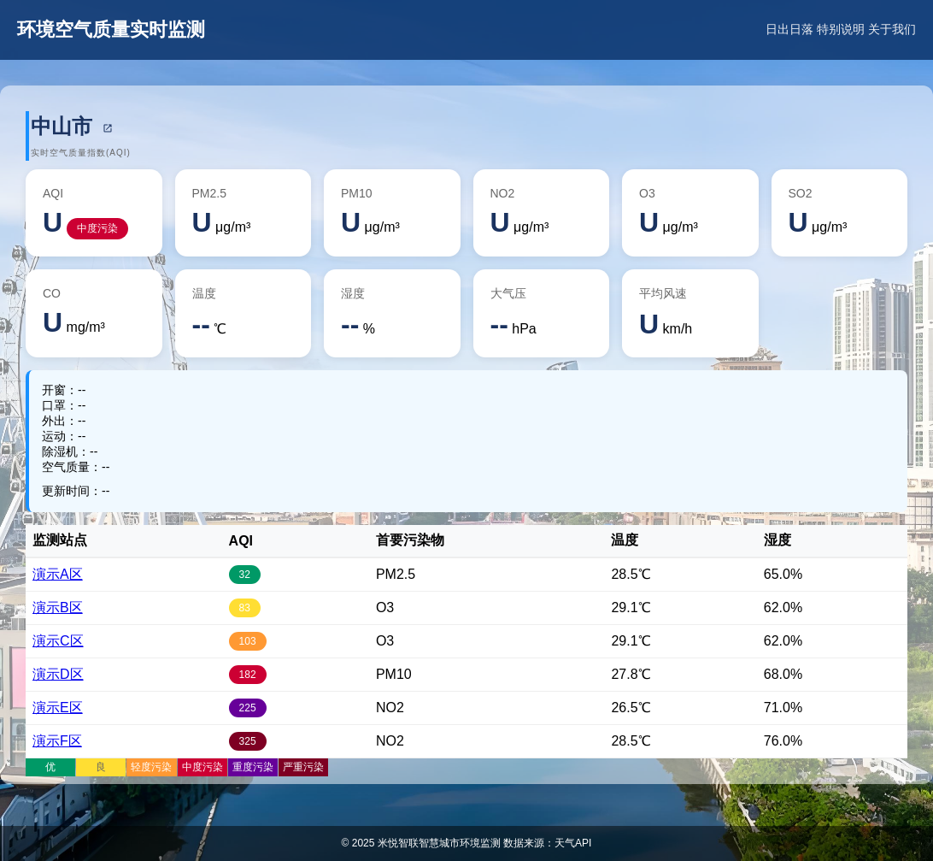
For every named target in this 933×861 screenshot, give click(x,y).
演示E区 (57, 707)
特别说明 (841, 29)
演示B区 (57, 607)
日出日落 (789, 29)
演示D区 (58, 674)
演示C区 (58, 641)
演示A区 (57, 574)
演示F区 (57, 741)
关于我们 (892, 29)
